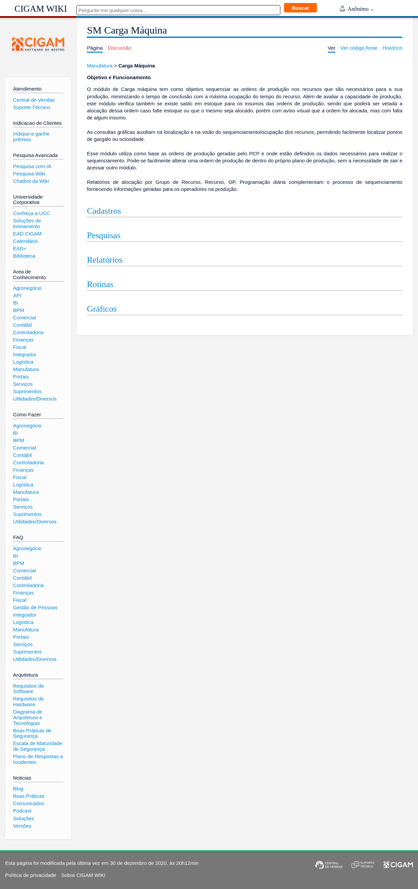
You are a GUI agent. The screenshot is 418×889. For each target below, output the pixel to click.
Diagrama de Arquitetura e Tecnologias (27, 717)
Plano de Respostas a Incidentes (38, 759)
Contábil (22, 325)
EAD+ (19, 248)
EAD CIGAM (27, 234)
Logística (23, 362)
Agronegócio (27, 288)
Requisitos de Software (28, 688)
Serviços (22, 384)
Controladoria (28, 332)
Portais (21, 376)
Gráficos (102, 309)
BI (15, 303)
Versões (22, 826)
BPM (18, 310)
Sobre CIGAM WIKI (83, 875)
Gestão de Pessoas (35, 607)
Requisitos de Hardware (28, 701)
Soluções (23, 818)
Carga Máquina (137, 65)
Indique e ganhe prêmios (31, 136)
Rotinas (100, 284)
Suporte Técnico (31, 107)
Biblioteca (24, 256)
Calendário (25, 241)
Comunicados (28, 803)
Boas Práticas (29, 796)
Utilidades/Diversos (35, 399)
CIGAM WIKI (40, 9)
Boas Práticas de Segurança (32, 733)
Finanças (23, 340)
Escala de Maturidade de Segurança (37, 746)
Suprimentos (27, 391)
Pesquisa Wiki (29, 173)
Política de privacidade (30, 875)
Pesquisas (103, 235)
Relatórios (104, 260)
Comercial (24, 317)
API (17, 295)
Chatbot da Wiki (31, 181)
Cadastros (104, 211)
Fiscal (19, 347)
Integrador (24, 354)
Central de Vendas (34, 100)
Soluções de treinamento (27, 223)
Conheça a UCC (31, 213)
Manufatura (100, 65)
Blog (18, 788)
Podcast (22, 811)
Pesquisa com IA (32, 166)
